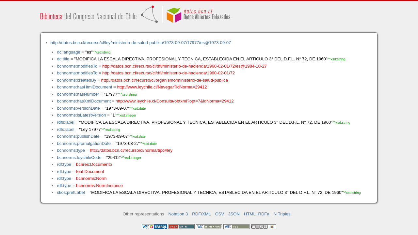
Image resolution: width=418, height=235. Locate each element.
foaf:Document (90, 171)
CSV (219, 214)
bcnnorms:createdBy (76, 80)
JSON (234, 214)
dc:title (63, 58)
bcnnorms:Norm (91, 178)
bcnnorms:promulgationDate (84, 143)
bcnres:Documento (94, 164)
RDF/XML (201, 214)
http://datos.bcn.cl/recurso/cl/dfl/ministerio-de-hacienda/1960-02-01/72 (168, 72)
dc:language (68, 52)
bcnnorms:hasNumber (78, 94)
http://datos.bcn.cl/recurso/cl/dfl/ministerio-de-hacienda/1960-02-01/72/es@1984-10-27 (184, 66)
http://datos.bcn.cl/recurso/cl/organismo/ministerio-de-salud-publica (164, 80)
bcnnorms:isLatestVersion (81, 115)
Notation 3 (178, 214)
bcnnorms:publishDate (78, 136)
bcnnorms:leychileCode (79, 157)
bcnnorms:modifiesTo (77, 66)
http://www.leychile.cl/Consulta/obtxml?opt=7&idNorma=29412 (174, 101)
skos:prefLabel (71, 192)
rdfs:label (65, 122)
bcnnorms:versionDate (78, 108)
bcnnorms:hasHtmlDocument (84, 87)
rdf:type (64, 164)
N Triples (282, 214)
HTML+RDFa (256, 214)
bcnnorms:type (71, 150)
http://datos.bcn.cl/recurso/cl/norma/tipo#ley (131, 150)
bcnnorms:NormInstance (99, 185)
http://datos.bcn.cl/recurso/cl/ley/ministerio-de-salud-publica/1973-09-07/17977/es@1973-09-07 (141, 42)
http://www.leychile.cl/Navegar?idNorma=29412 (162, 87)
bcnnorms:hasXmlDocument (84, 101)
